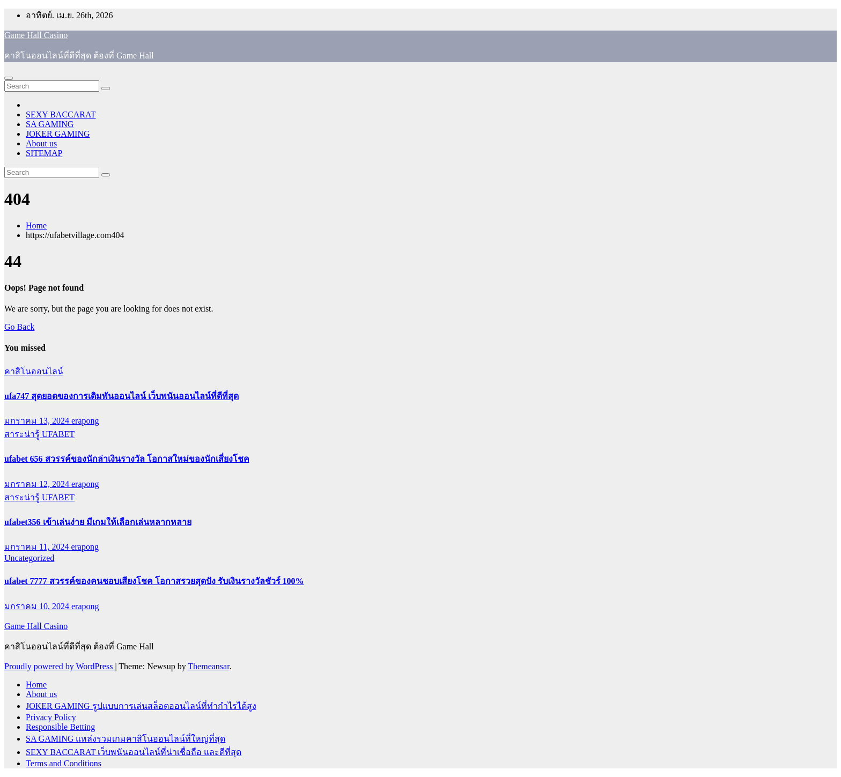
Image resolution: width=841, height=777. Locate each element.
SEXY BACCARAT (61, 114)
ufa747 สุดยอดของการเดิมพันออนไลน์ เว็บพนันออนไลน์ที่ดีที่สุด (121, 396)
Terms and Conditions (63, 763)
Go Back (19, 326)
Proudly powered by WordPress (59, 666)
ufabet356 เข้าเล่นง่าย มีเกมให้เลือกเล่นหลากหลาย (97, 522)
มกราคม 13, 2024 (37, 420)
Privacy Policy (51, 717)
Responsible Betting (60, 726)
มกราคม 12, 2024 (37, 484)
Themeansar (208, 666)
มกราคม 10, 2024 (37, 606)
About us (41, 143)
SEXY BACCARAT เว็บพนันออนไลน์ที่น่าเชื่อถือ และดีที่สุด (133, 752)
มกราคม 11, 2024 (37, 546)
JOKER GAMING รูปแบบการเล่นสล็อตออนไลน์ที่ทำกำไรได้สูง (141, 706)
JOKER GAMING (58, 133)
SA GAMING (49, 124)
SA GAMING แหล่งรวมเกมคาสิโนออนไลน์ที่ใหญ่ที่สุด (125, 738)
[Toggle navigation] (8, 78)
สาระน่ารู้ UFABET (39, 434)
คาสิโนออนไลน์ (33, 371)
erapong (85, 420)
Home (36, 225)
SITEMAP (44, 153)
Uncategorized (29, 558)
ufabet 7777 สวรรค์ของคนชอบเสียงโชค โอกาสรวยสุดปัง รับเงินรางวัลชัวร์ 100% (154, 581)
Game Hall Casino (36, 35)
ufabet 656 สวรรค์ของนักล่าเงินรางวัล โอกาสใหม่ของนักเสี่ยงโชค (126, 458)
